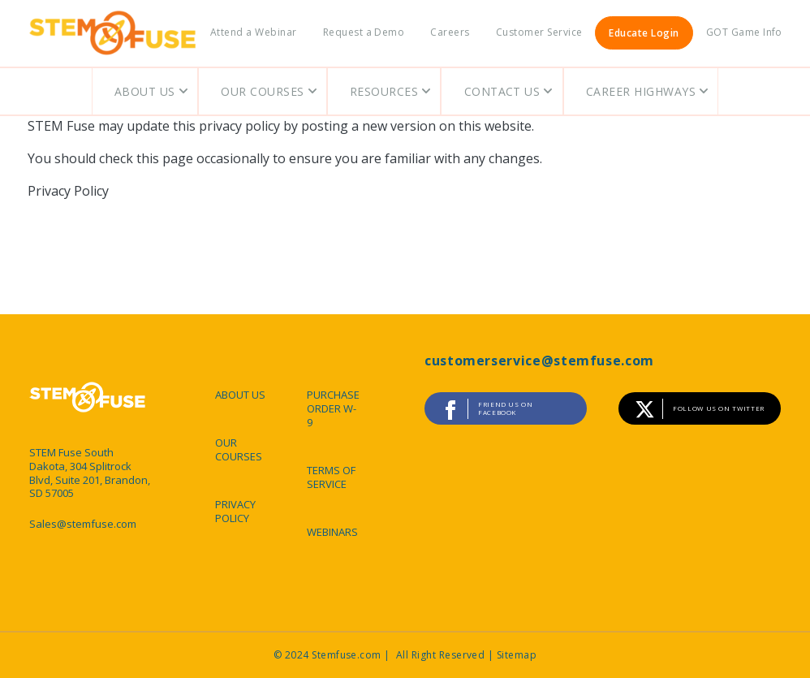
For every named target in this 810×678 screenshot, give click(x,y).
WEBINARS (332, 532)
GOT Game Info (744, 32)
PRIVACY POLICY (235, 511)
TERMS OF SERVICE (331, 477)
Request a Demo (364, 32)
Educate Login (644, 33)
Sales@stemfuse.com (82, 524)
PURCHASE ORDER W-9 (333, 408)
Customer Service (539, 32)
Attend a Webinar (253, 32)
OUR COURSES (238, 449)
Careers (449, 32)
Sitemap (516, 655)
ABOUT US (240, 394)
